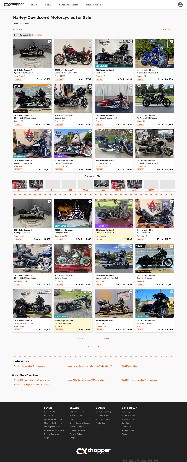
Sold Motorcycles (77, 430)
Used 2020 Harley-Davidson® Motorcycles (139, 380)
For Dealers (69, 4)
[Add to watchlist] (49, 41)
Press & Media (128, 430)
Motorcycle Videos (52, 427)
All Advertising (102, 415)
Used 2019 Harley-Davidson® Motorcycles (86, 380)
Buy (34, 4)
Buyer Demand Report (80, 423)
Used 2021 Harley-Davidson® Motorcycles (32, 384)
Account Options (103, 419)
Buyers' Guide (50, 415)
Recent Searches (51, 434)
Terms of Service (129, 415)
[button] (21, 35)
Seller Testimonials (78, 427)
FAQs (46, 438)
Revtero (125, 434)
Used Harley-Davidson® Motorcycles (29, 366)
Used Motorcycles (129, 366)
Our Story (126, 412)
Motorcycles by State (53, 419)
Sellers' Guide (76, 415)
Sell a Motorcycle (77, 412)
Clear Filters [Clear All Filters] (37, 35)
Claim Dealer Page (104, 412)
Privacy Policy (128, 419)
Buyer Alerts (49, 412)
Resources (94, 4)
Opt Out (125, 423)
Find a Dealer (101, 423)
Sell (48, 4)
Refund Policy (76, 434)
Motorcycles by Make (53, 423)
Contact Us (126, 427)
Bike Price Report (78, 419)
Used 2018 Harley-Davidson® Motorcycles (32, 380)
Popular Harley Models (54, 430)
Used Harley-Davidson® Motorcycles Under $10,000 (90, 366)
